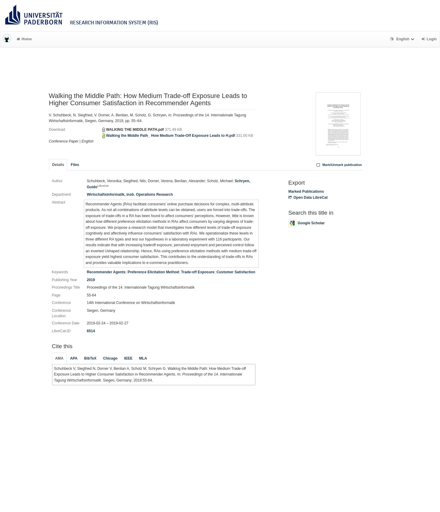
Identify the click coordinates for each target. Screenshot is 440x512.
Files (75, 165)
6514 (91, 331)
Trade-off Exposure (197, 272)
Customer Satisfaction (236, 272)
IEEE (128, 358)
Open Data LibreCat (308, 197)
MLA (143, 358)
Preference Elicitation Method (153, 272)
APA (73, 358)
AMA (59, 358)
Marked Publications (306, 191)
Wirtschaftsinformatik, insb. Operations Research (130, 194)
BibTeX (90, 358)
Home (24, 39)
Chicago (110, 358)
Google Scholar (306, 223)
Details (58, 165)
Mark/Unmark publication (338, 165)
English (403, 39)
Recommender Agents (106, 272)
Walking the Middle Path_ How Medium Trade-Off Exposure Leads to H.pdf (170, 135)
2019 (91, 280)
